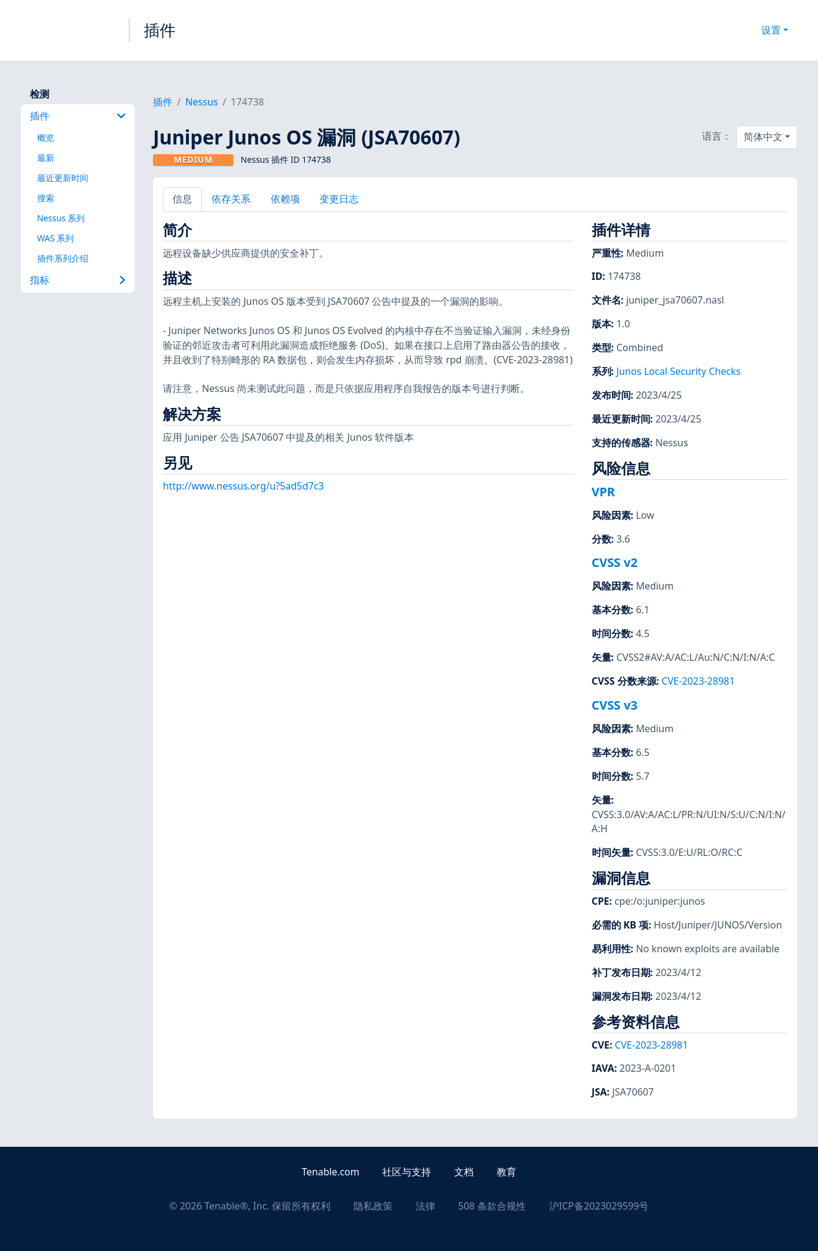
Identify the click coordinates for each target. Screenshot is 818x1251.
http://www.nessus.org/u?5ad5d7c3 (243, 486)
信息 (182, 198)
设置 (771, 30)
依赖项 (285, 198)
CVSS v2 (615, 562)
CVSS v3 (615, 705)
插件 (160, 30)
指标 (78, 280)
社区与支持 (406, 1171)
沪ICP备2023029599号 (599, 1206)
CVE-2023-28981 (697, 681)
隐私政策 (373, 1206)
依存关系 (231, 198)
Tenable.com (330, 1171)
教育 (506, 1171)
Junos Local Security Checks (678, 371)
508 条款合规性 (492, 1206)
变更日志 (338, 198)
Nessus (201, 102)
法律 (425, 1206)
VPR (603, 491)
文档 (464, 1171)
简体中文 (763, 136)
